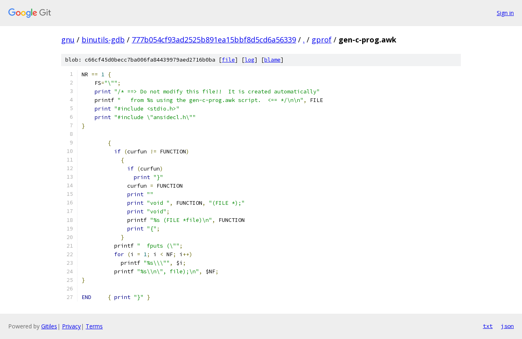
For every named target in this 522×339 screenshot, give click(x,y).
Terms (94, 326)
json (507, 326)
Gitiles (49, 326)
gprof (322, 39)
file (228, 59)
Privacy (71, 326)
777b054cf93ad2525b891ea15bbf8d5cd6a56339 (214, 39)
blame (272, 59)
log (249, 59)
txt (488, 326)
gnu (68, 39)
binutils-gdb (103, 39)
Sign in (505, 13)
